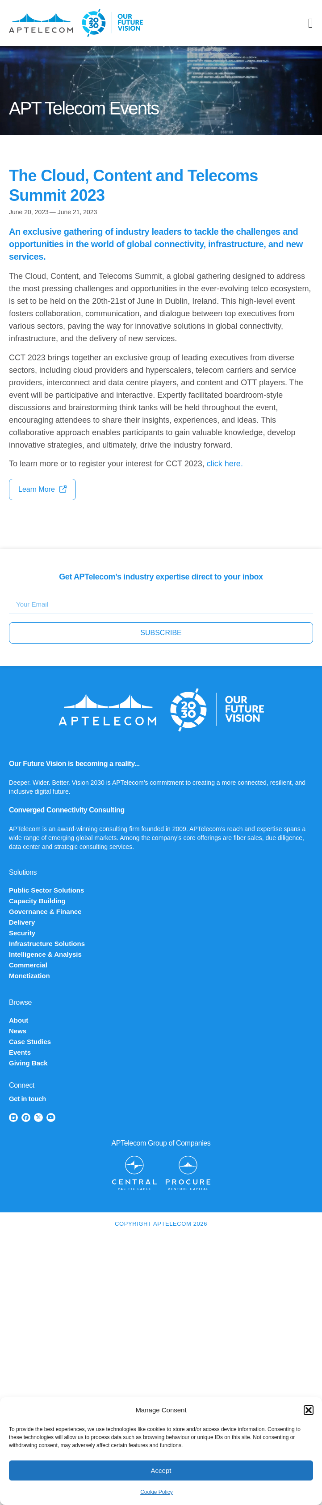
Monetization (29, 975)
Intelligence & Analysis (45, 954)
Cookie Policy (156, 1492)
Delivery (22, 922)
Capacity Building (37, 901)
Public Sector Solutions (46, 890)
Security (22, 933)
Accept (161, 1470)
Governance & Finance (45, 911)
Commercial (28, 965)
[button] (308, 1410)
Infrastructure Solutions (47, 943)
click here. (225, 463)
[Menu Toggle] (310, 23)
